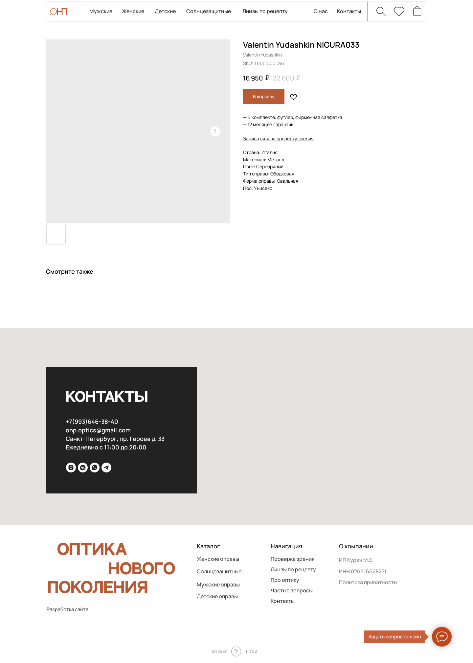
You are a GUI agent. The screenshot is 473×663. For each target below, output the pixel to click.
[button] (278, 138)
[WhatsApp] (95, 467)
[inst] (71, 467)
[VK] (83, 467)
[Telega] (106, 467)
